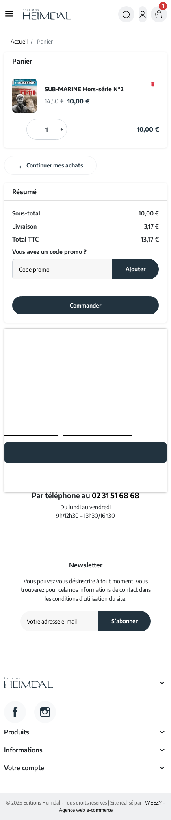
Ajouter (135, 269)
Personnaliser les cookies (97, 432)
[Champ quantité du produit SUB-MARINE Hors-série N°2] (46, 129)
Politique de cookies (31, 432)
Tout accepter (86, 452)
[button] (126, 14)
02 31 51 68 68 (115, 495)
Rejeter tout (85, 474)
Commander (85, 305)
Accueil (19, 41)
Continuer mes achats (50, 165)
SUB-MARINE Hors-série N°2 (84, 88)
